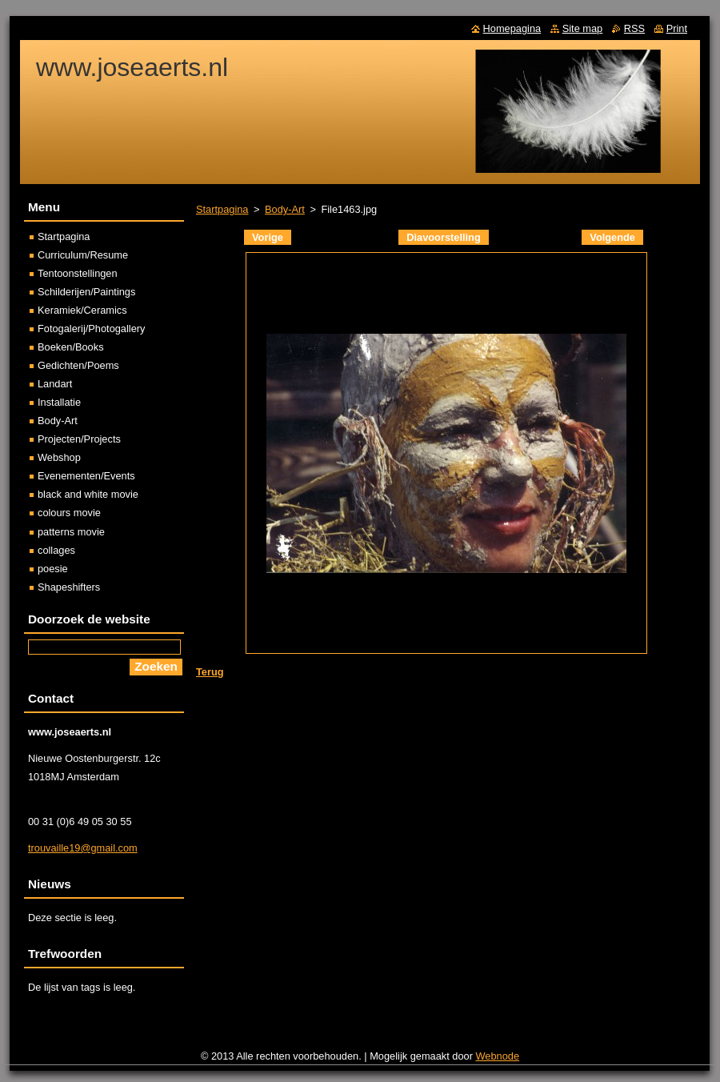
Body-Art (285, 209)
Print (676, 28)
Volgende (612, 237)
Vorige (267, 237)
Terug (210, 672)
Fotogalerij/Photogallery (91, 329)
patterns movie (71, 532)
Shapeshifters (69, 587)
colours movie (69, 513)
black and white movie (88, 494)
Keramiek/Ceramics (82, 310)
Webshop (59, 457)
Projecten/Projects (79, 439)
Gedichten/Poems (78, 365)
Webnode (498, 1056)
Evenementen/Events (86, 476)
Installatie (59, 402)
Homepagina (512, 28)
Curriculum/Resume (83, 255)
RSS (634, 28)
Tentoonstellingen (78, 273)
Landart (55, 384)
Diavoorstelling (443, 237)
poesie (53, 569)
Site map (582, 28)
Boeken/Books (71, 347)
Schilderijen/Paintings (86, 292)
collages (56, 550)
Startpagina (222, 209)
